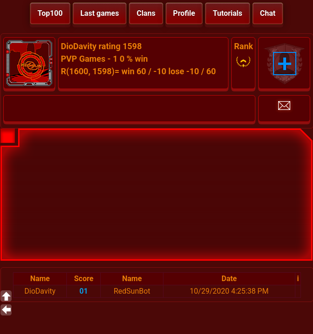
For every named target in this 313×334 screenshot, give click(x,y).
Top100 (50, 13)
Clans (146, 13)
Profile (184, 13)
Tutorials (227, 13)
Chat (267, 13)
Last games (99, 13)
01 (83, 291)
